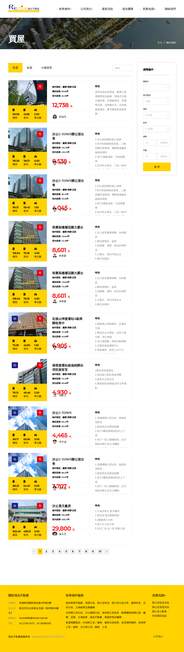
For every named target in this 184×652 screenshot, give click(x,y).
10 (100, 551)
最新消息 (107, 8)
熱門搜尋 (147, 95)
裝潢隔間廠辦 (128, 622)
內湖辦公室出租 (74, 612)
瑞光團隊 (127, 8)
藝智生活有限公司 (55, 636)
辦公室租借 (103, 602)
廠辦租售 (136, 602)
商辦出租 (90, 602)
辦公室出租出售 (120, 602)
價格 (145, 136)
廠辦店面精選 (112, 622)
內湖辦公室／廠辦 (92, 622)
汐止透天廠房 (61, 506)
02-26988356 (44, 623)
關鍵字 (146, 81)
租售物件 (65, 9)
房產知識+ (149, 8)
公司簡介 (87, 9)
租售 (145, 122)
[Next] (106, 551)
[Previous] (34, 551)
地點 (145, 109)
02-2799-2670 (26, 623)
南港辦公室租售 (110, 612)
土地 (104, 627)
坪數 (145, 150)
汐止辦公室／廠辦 (90, 627)
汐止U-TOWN (62, 413)
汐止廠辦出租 (92, 612)
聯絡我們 (170, 8)
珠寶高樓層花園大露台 (67, 227)
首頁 (159, 42)
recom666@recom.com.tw (33, 618)
